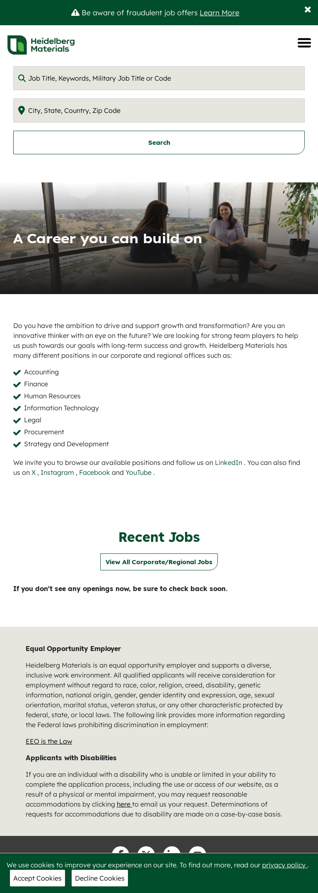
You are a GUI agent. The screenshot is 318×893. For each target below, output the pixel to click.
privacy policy (284, 865)
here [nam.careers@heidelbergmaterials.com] (124, 804)
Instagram (58, 472)
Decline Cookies (100, 878)
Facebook (95, 472)
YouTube (139, 472)
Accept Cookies (37, 878)
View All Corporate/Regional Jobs (159, 562)
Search (159, 142)
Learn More (219, 12)
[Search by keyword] (159, 78)
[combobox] (159, 78)
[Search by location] (159, 110)
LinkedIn (229, 462)
